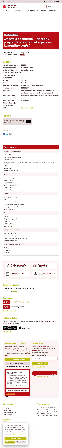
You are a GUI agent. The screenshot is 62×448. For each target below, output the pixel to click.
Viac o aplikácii (7, 313)
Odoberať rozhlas (17, 341)
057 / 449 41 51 (8, 419)
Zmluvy (22, 36)
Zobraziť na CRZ (27, 89)
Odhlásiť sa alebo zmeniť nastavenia (17, 348)
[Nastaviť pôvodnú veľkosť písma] (48, 1)
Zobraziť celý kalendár (10, 292)
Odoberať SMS (40, 345)
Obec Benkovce (54, 441)
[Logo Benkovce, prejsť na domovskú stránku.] (10, 6)
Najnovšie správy (42, 357)
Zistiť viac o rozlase (17, 344)
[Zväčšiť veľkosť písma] (50, 1)
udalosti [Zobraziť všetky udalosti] (15, 272)
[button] (52, 357)
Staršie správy (10, 375)
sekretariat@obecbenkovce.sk (12, 421)
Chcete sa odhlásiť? (38, 348)
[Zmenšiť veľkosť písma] (46, 1)
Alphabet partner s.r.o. (52, 439)
